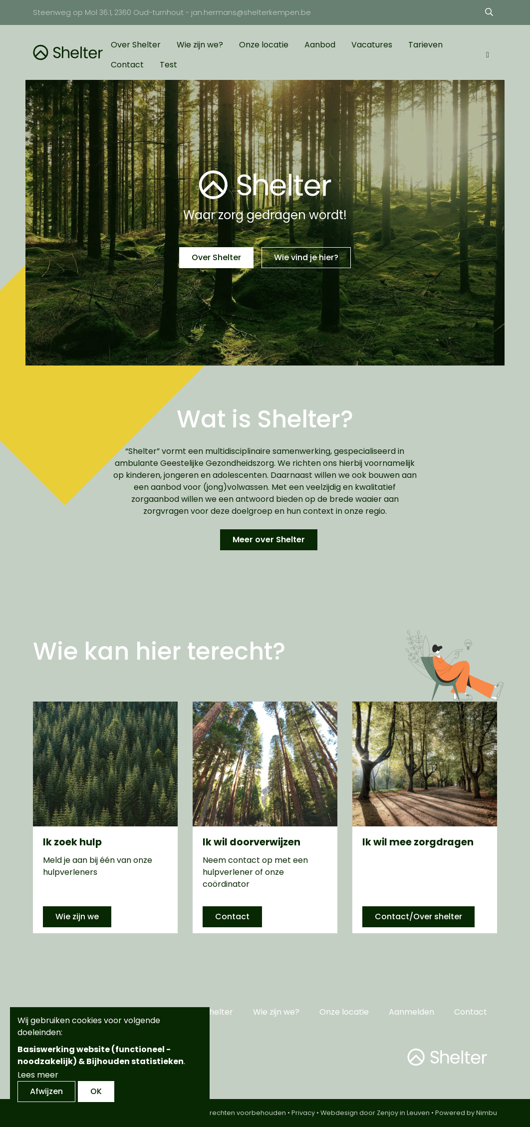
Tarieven (425, 44)
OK (96, 1091)
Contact (127, 64)
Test (168, 64)
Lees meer (37, 1075)
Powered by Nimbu (466, 1113)
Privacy (303, 1113)
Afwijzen (46, 1091)
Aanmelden (411, 1012)
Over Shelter (136, 44)
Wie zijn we (77, 916)
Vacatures (371, 44)
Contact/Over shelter (418, 916)
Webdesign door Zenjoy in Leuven (375, 1113)
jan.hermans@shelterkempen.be (251, 12)
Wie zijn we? (200, 44)
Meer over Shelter (269, 539)
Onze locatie (263, 44)
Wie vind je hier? (306, 257)
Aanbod (319, 44)
